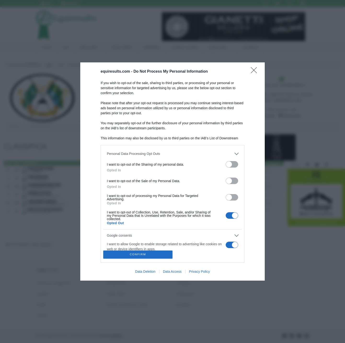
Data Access (172, 271)
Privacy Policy (199, 271)
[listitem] (172, 153)
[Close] (255, 71)
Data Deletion (145, 271)
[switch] (232, 164)
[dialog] (172, 171)
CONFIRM (138, 254)
